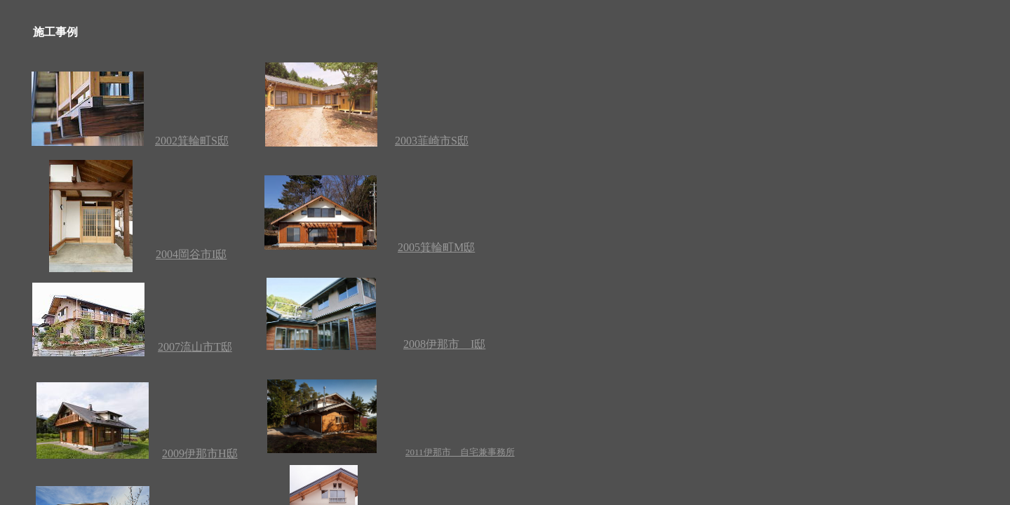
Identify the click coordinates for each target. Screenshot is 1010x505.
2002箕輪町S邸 (192, 141)
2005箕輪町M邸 (436, 247)
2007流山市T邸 (195, 347)
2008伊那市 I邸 (444, 344)
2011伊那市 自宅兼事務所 (460, 452)
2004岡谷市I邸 (191, 254)
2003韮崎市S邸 (432, 141)
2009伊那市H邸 (200, 453)
